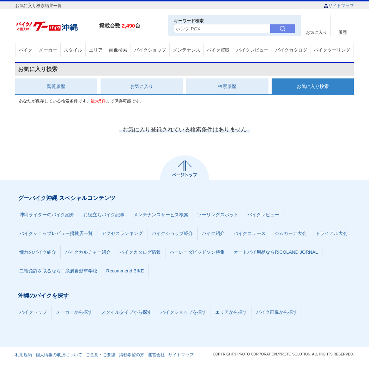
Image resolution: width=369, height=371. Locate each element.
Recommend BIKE (125, 270)
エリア (96, 50)
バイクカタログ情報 (140, 252)
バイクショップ (150, 50)
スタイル (73, 50)
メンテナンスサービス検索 (160, 214)
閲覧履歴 (56, 86)
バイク (25, 50)
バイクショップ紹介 (172, 233)
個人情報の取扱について (59, 354)
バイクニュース (250, 233)
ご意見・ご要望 (100, 354)
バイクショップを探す (183, 312)
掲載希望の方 (131, 354)
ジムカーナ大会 (290, 233)
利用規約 (23, 354)
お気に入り (316, 32)
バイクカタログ (291, 50)
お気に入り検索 (313, 86)
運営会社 (156, 354)
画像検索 (118, 50)
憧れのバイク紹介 (37, 252)
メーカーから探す (74, 312)
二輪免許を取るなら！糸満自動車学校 (58, 270)
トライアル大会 (331, 233)
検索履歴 (227, 86)
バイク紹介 (213, 233)
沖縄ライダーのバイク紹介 (46, 214)
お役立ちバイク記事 (104, 214)
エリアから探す (231, 312)
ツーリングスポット (217, 214)
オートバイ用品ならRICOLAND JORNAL (276, 252)
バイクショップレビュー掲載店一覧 (56, 233)
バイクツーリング (332, 50)
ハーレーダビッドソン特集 (197, 252)
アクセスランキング (122, 233)
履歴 (342, 32)
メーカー (48, 50)
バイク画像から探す (276, 312)
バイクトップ (33, 312)
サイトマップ (339, 5)
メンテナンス (186, 50)
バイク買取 (218, 50)
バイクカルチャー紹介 (88, 252)
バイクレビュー (252, 50)
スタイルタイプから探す (126, 312)
